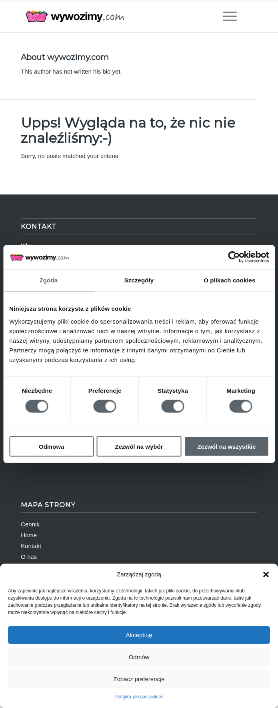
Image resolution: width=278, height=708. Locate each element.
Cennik (30, 524)
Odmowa (51, 446)
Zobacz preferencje (138, 679)
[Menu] (226, 16)
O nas (29, 556)
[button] (266, 574)
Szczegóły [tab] (139, 280)
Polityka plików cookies (139, 697)
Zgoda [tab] (48, 280)
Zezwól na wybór (139, 446)
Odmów (139, 657)
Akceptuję (139, 635)
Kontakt (31, 545)
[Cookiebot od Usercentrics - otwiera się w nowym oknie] (234, 257)
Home (29, 535)
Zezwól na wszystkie (226, 446)
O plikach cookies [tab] (229, 280)
